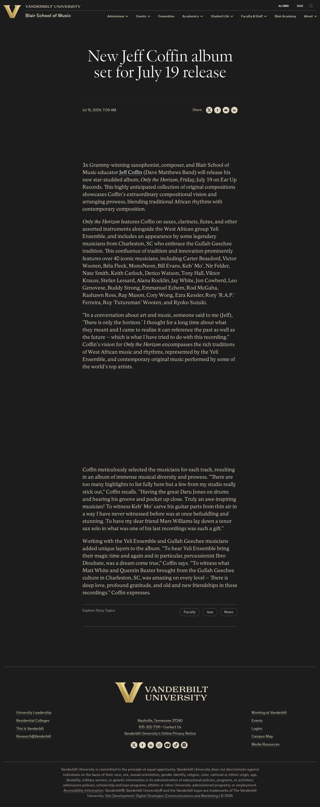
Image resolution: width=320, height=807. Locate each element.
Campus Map (262, 737)
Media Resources (266, 745)
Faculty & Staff (252, 16)
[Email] (225, 110)
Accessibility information (83, 791)
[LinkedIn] (234, 110)
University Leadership (33, 713)
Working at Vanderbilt (269, 713)
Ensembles (166, 16)
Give (300, 6)
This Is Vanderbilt (30, 729)
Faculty (190, 612)
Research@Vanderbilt (33, 737)
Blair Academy (285, 16)
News (228, 612)
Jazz (210, 612)
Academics (190, 16)
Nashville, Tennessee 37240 (160, 721)
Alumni (283, 6)
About (308, 16)
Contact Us (172, 727)
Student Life (220, 16)
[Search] (312, 5)
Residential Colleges (32, 721)
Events (141, 16)
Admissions (115, 16)
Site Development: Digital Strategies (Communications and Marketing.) (162, 796)
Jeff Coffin (130, 172)
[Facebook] (217, 110)
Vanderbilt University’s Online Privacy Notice (160, 734)
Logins (257, 729)
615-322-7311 (149, 727)
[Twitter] (209, 110)
